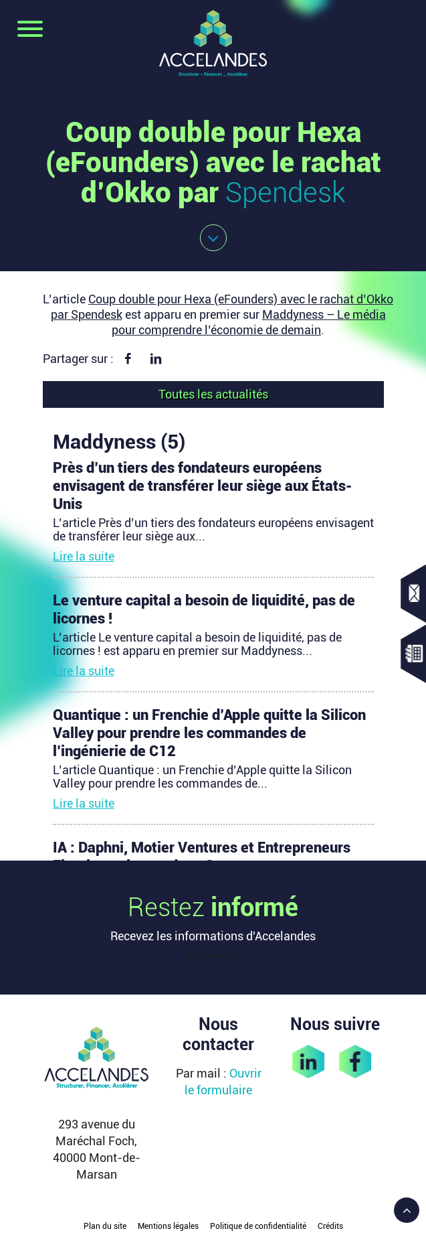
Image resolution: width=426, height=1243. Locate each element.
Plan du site (105, 1226)
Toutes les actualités (213, 394)
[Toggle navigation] (30, 30)
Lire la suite (83, 556)
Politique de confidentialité (258, 1226)
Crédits (330, 1226)
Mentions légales (168, 1226)
